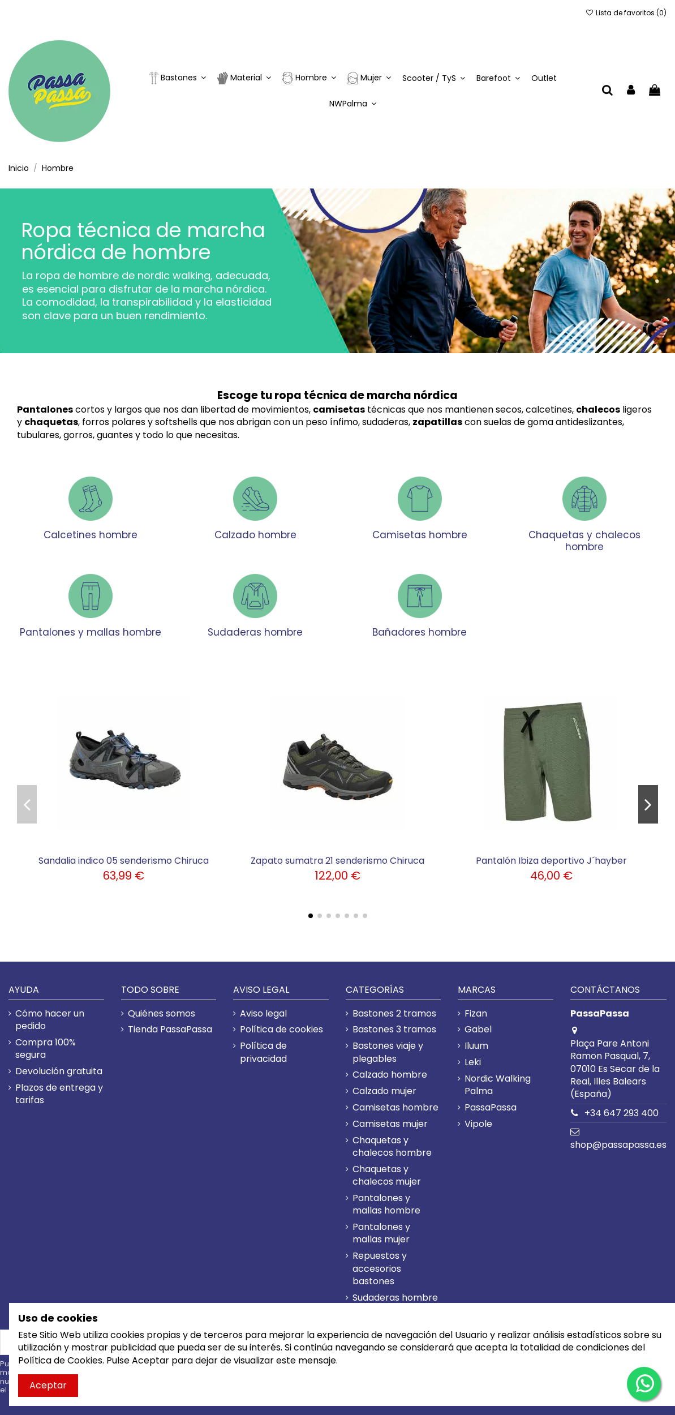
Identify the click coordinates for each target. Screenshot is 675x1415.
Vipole (478, 1124)
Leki (473, 1062)
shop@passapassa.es (618, 1144)
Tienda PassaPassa (170, 1029)
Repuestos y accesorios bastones (379, 1269)
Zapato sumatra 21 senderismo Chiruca (337, 860)
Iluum (476, 1046)
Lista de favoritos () (626, 13)
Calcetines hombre (90, 535)
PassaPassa (491, 1107)
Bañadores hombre (419, 632)
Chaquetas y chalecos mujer (386, 1175)
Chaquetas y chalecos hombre (584, 540)
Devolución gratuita (58, 1071)
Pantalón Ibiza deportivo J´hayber (551, 860)
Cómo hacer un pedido (49, 1019)
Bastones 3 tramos (394, 1029)
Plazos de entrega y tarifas (59, 1094)
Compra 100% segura (45, 1048)
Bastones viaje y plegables (387, 1052)
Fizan (476, 1013)
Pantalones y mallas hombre (90, 632)
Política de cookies (281, 1029)
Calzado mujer (384, 1091)
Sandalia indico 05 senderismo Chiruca (123, 860)
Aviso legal (263, 1013)
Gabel (478, 1029)
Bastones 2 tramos (394, 1013)
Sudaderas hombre (255, 632)
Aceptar (48, 1385)
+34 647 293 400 (621, 1113)
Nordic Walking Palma (498, 1085)
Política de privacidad (263, 1052)
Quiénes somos (161, 1013)
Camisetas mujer (390, 1124)
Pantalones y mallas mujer (381, 1233)
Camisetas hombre (419, 535)
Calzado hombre (255, 535)
